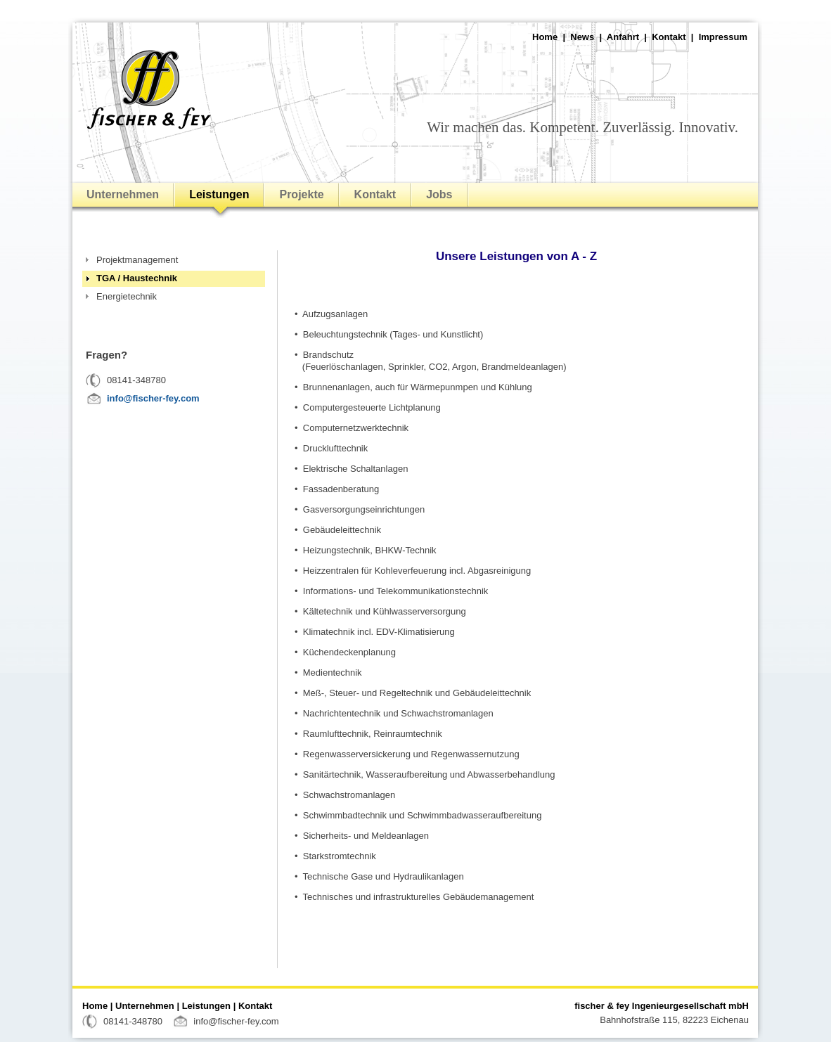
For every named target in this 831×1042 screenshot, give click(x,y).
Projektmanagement (137, 260)
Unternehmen (122, 194)
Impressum (723, 37)
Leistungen (219, 194)
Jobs (439, 194)
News (582, 37)
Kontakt (668, 37)
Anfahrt (623, 37)
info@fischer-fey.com (153, 398)
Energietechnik (126, 296)
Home (545, 37)
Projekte (301, 194)
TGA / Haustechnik (136, 278)
